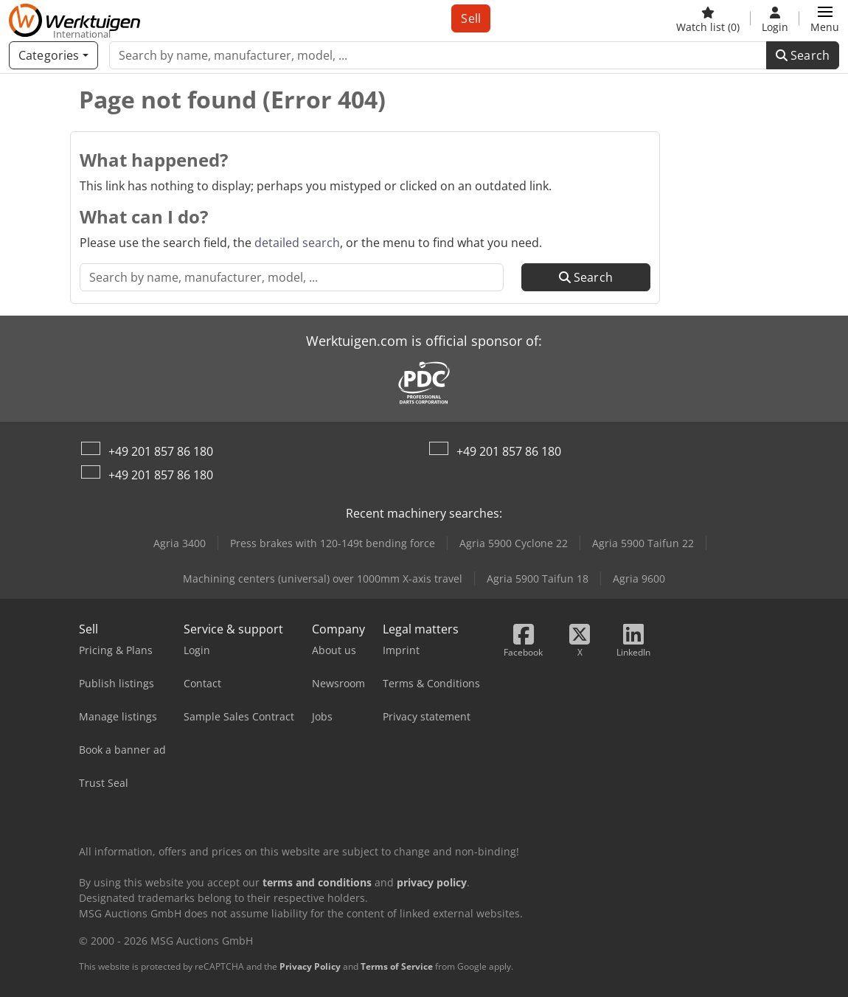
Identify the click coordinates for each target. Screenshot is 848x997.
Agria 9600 (639, 579)
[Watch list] (708, 18)
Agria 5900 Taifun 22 (643, 543)
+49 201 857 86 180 (160, 451)
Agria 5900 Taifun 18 (537, 579)
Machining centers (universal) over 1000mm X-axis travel (322, 579)
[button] (824, 18)
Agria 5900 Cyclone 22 (513, 543)
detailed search (297, 243)
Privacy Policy (310, 966)
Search (803, 55)
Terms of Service (397, 966)
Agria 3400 (179, 543)
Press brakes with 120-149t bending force (332, 543)
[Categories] (53, 55)
